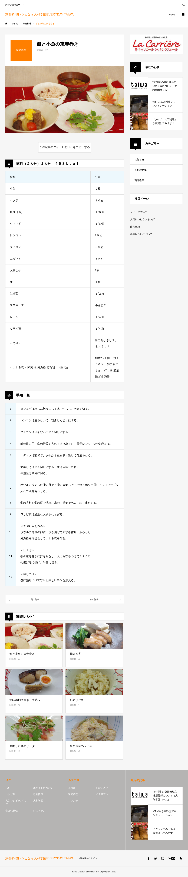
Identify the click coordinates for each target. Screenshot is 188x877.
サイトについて (138, 212)
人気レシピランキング (142, 219)
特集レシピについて (141, 234)
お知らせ (139, 159)
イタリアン (102, 794)
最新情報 (38, 794)
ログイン (173, 14)
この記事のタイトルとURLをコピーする (64, 147)
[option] (64, 99)
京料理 (71, 788)
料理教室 (139, 180)
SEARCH (183, 4)
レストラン (39, 810)
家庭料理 (73, 794)
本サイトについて (43, 788)
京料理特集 (140, 169)
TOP (8, 788)
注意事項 (135, 226)
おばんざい (102, 788)
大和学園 (38, 800)
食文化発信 (11, 810)
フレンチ (73, 800)
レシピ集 (10, 794)
